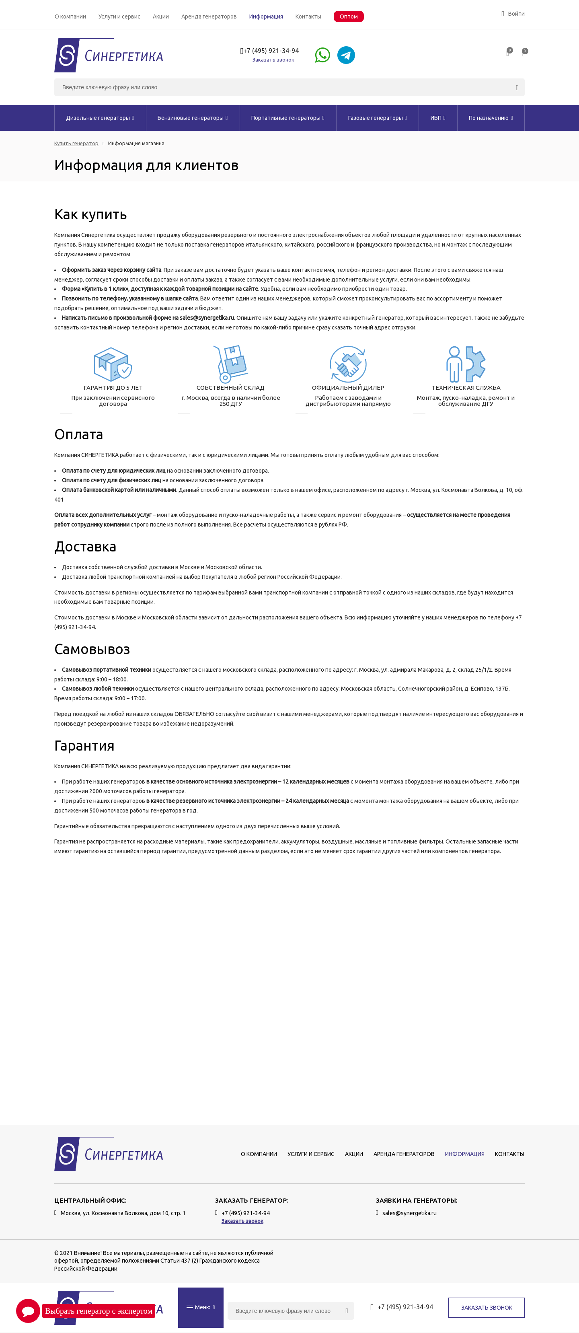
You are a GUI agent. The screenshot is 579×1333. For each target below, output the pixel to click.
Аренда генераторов (209, 16)
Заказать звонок (273, 59)
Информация (266, 16)
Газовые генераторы (377, 118)
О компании (70, 16)
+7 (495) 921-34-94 (269, 51)
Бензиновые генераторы (193, 118)
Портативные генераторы (287, 118)
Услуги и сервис (119, 16)
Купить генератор (76, 143)
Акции (161, 16)
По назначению (491, 118)
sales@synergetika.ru (409, 1213)
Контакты (308, 16)
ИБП (438, 118)
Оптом (349, 16)
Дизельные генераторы (100, 118)
